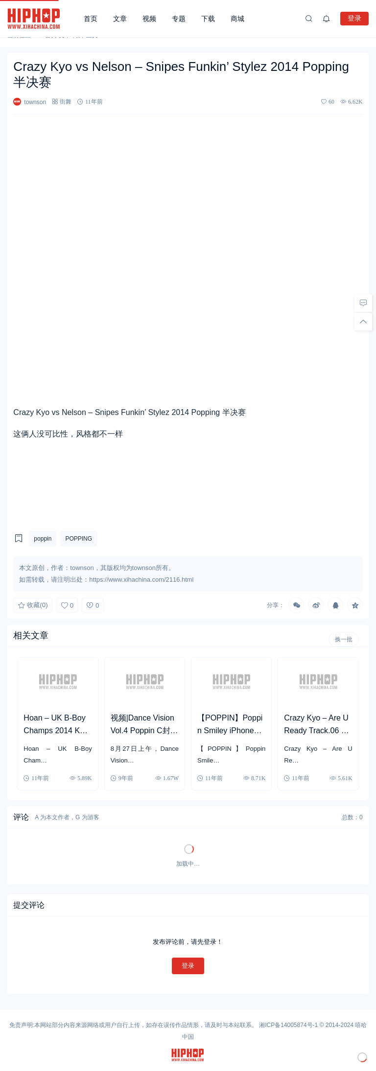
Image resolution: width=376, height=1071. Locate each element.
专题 (179, 18)
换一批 (343, 639)
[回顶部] (363, 321)
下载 (208, 18)
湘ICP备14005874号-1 (288, 1025)
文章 (120, 18)
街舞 (65, 101)
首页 (90, 18)
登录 (354, 18)
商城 (237, 18)
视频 (149, 18)
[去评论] (363, 303)
